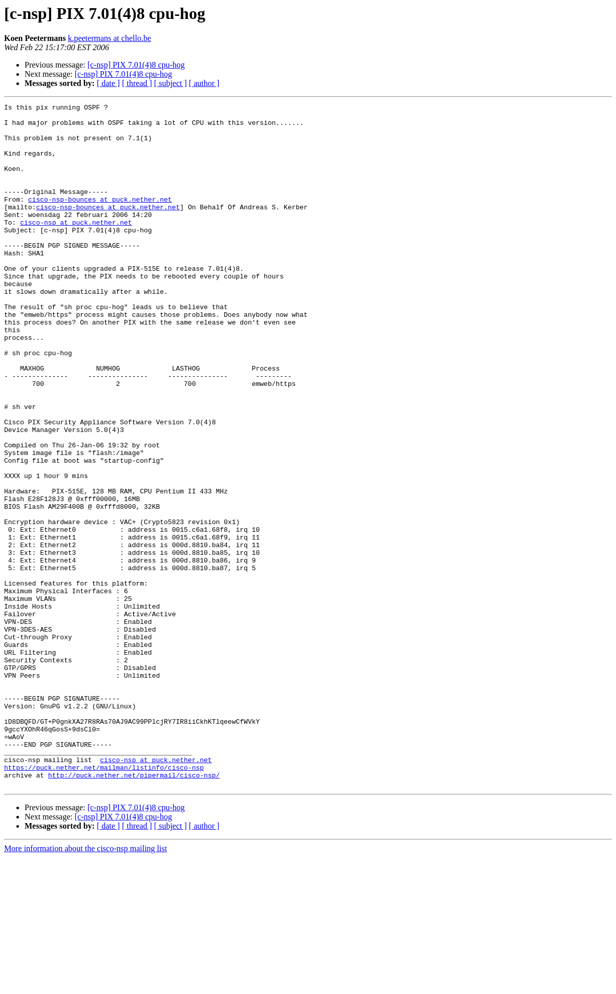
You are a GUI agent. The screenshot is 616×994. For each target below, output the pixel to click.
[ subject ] (170, 83)
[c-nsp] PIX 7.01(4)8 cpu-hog (136, 64)
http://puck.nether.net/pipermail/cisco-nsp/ (134, 910)
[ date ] (108, 83)
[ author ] (204, 83)
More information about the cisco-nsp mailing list (85, 985)
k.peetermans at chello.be (109, 38)
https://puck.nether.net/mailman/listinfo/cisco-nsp (104, 900)
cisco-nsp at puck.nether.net (76, 246)
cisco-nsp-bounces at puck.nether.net (100, 219)
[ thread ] (137, 83)
